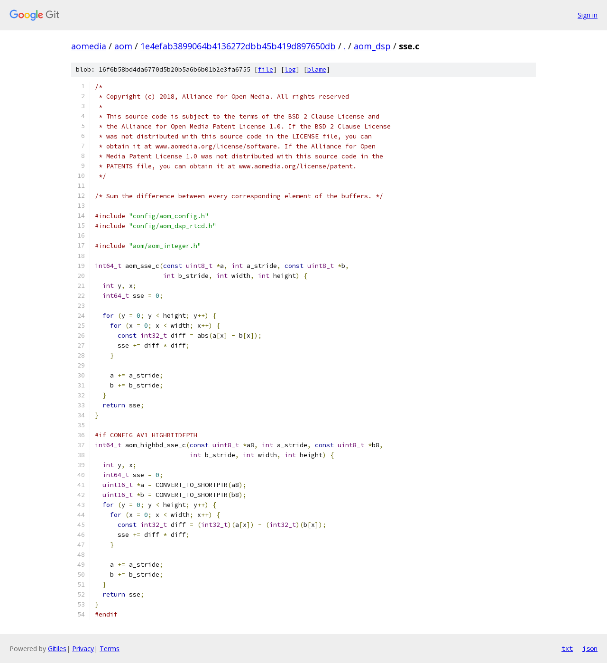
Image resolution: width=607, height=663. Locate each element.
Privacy (83, 648)
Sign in (588, 14)
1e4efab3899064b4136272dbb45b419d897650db (238, 46)
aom (123, 46)
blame (316, 69)
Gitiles (57, 648)
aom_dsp (372, 46)
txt (567, 648)
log (290, 69)
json (590, 648)
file (265, 69)
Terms (110, 648)
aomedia (88, 46)
